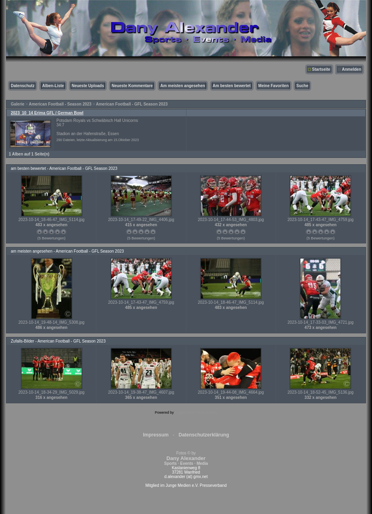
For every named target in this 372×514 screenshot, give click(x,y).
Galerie (17, 104)
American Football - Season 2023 (60, 104)
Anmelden (351, 69)
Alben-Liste (53, 86)
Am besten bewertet (232, 86)
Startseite (321, 69)
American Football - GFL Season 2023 (132, 104)
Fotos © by (186, 458)
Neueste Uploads (88, 86)
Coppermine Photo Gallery (196, 412)
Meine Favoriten (273, 86)
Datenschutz (22, 86)
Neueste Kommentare (132, 86)
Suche (302, 86)
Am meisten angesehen (182, 86)
